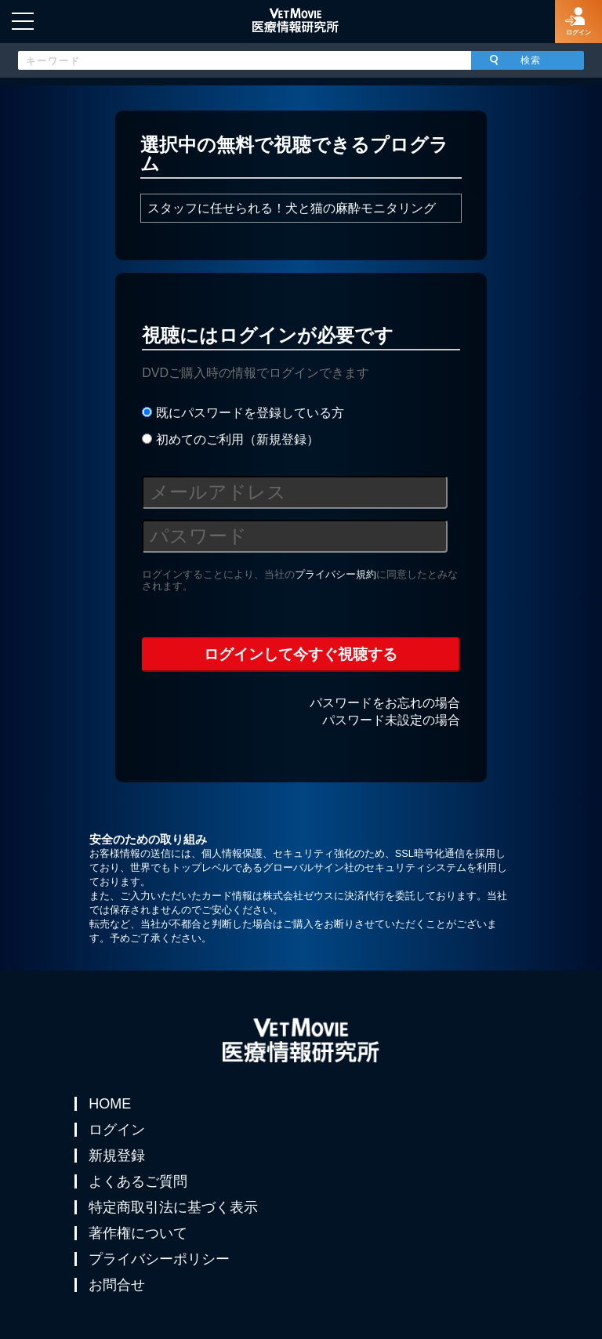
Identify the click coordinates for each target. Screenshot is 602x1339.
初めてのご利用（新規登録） (230, 439)
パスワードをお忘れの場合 (385, 702)
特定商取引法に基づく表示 (173, 1207)
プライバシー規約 (335, 574)
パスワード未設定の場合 (391, 720)
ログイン (117, 1130)
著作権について (138, 1233)
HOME (110, 1104)
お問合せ (117, 1285)
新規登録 (117, 1155)
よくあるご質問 (138, 1181)
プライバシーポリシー (159, 1259)
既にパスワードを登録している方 (242, 412)
